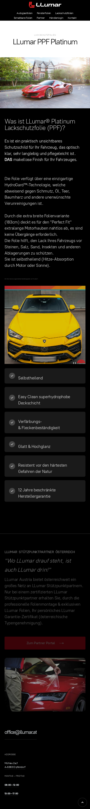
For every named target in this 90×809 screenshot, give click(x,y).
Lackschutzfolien (64, 13)
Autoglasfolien (24, 13)
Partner (41, 17)
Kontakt (72, 17)
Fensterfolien (44, 13)
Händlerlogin (56, 17)
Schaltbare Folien (23, 17)
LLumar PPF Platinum (45, 41)
